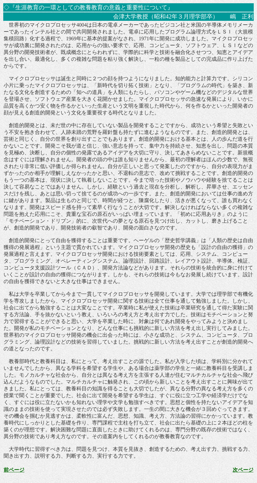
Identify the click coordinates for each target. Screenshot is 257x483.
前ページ (14, 470)
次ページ (243, 470)
